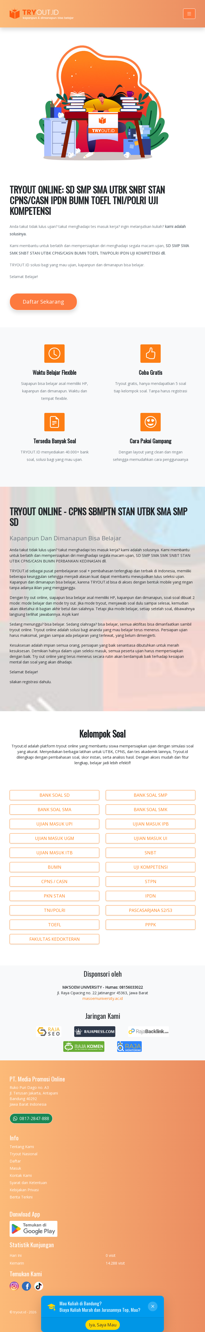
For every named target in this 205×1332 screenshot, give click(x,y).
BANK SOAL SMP (150, 795)
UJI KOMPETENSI (150, 867)
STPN (150, 881)
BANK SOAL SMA (54, 809)
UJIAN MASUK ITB (54, 853)
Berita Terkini (21, 1197)
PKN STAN (54, 896)
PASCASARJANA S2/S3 (150, 910)
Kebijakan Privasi (24, 1189)
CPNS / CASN (54, 881)
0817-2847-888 (31, 1118)
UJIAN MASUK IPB (151, 824)
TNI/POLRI (54, 910)
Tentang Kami (22, 1146)
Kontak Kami (21, 1175)
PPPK (150, 925)
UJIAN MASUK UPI (54, 824)
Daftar (15, 1161)
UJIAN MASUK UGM (54, 838)
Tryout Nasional (23, 1153)
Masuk (15, 1168)
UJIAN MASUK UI (150, 838)
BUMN (54, 867)
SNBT (150, 853)
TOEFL (54, 925)
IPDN (150, 896)
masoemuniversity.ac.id (102, 998)
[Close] (152, 1325)
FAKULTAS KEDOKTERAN (54, 939)
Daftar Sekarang (43, 301)
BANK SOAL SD (55, 795)
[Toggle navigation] (189, 14)
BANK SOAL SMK (150, 809)
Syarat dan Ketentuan (28, 1182)
